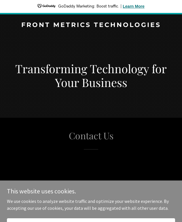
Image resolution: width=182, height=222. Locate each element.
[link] (91, 25)
